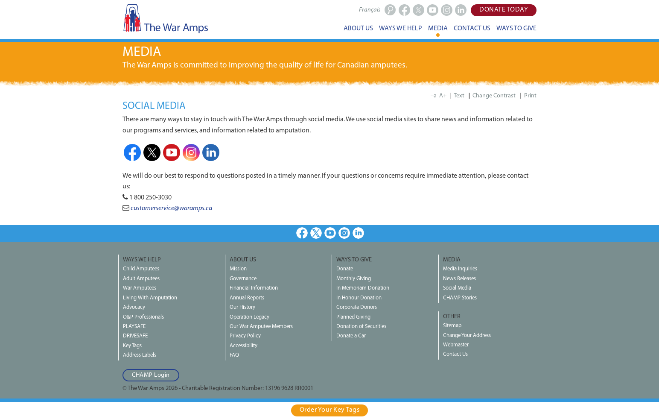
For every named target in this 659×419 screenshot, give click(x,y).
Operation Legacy (249, 317)
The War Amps (165, 18)
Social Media (457, 288)
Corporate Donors (356, 307)
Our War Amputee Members (261, 326)
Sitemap (452, 325)
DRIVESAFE (135, 336)
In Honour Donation (359, 298)
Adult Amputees (141, 278)
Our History (242, 307)
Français (369, 10)
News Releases (459, 278)
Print (530, 96)
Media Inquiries (460, 269)
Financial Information (254, 288)
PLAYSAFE (134, 326)
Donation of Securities (361, 326)
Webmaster (456, 345)
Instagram (191, 152)
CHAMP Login (151, 375)
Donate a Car (351, 336)
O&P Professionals (143, 317)
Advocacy (134, 307)
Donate (344, 269)
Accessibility (243, 346)
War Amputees (139, 288)
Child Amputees (141, 269)
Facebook (132, 152)
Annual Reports (247, 298)
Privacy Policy (245, 336)
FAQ (234, 355)
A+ (443, 96)
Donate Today (503, 9)
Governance (243, 278)
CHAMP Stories (460, 298)
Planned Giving (353, 317)
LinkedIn (210, 152)
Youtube (171, 152)
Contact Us (455, 354)
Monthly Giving (353, 278)
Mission (238, 269)
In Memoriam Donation (362, 288)
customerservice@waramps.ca (171, 208)
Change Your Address (467, 335)
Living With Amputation (150, 298)
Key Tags (132, 346)
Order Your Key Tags (330, 410)
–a (434, 96)
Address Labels (139, 355)
